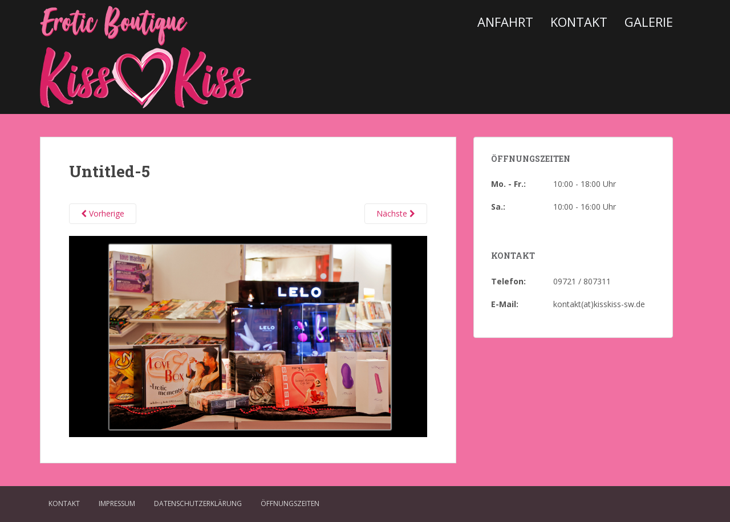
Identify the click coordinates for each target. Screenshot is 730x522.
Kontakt (578, 21)
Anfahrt (505, 21)
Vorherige (102, 213)
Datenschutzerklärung (198, 503)
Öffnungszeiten (290, 503)
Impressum (117, 503)
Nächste (395, 213)
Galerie (648, 21)
